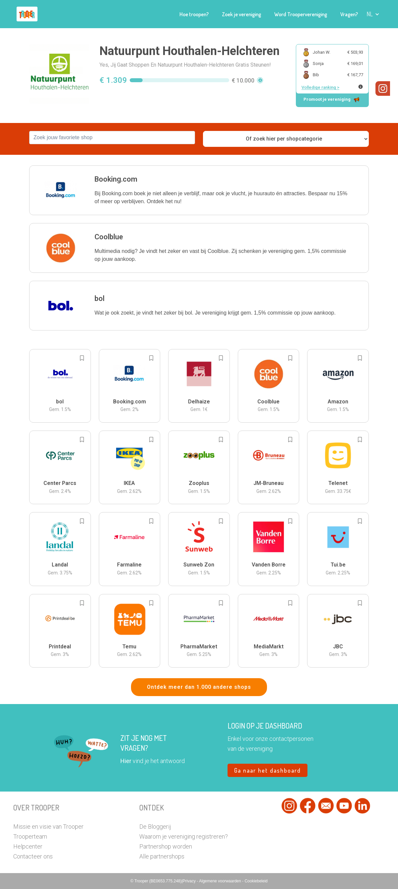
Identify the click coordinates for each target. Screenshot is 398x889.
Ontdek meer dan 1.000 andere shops (199, 687)
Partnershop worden (165, 846)
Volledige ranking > (320, 87)
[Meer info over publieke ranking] (360, 87)
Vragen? (349, 14)
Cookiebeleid (255, 881)
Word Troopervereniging (300, 14)
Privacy (190, 881)
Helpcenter (27, 846)
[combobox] (112, 137)
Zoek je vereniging (241, 14)
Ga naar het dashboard (267, 770)
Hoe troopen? (194, 14)
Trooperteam (30, 836)
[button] (373, 14)
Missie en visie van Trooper (48, 826)
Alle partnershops (161, 856)
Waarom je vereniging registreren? (183, 836)
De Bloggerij (155, 826)
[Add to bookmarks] (82, 358)
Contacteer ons (33, 856)
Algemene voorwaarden (220, 881)
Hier (125, 760)
